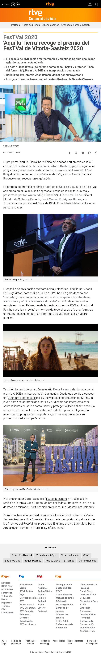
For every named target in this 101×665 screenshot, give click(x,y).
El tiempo (69, 560)
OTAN (86, 555)
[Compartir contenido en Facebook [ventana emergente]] (69, 152)
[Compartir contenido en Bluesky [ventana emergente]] (82, 152)
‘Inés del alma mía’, (80, 406)
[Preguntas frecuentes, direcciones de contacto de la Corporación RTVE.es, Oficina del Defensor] (78, 641)
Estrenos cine (12, 560)
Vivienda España (70, 555)
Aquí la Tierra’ (28, 162)
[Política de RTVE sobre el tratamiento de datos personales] (16, 642)
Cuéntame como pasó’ (22, 397)
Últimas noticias (87, 560)
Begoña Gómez (32, 560)
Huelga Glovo (52, 560)
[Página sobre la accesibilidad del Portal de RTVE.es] (59, 641)
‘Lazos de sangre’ (56, 498)
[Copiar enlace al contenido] (96, 152)
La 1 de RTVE (48, 293)
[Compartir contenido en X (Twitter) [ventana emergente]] (76, 152)
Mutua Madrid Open (46, 555)
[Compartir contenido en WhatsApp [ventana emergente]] (89, 152)
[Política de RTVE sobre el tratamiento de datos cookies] (30, 642)
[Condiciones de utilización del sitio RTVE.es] (4, 642)
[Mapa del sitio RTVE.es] (70, 642)
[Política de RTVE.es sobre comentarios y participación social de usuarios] (92, 642)
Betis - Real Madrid (21, 555)
